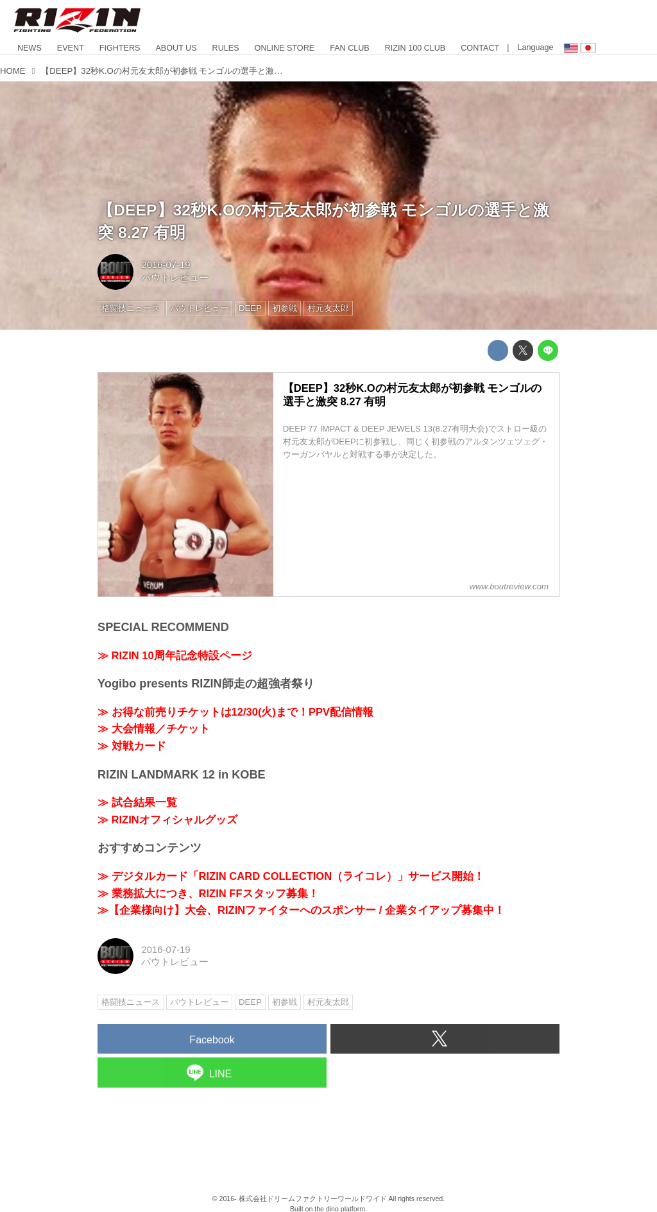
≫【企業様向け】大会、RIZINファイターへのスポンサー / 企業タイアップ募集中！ (301, 910)
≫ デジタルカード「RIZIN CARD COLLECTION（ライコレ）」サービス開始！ (291, 876)
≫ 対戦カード (132, 746)
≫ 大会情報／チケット (154, 729)
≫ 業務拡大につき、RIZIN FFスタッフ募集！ (208, 894)
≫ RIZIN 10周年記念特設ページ (175, 656)
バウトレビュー (175, 278)
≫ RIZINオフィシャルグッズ (167, 820)
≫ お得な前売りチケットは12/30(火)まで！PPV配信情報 (235, 712)
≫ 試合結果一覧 (137, 802)
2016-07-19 (165, 265)
